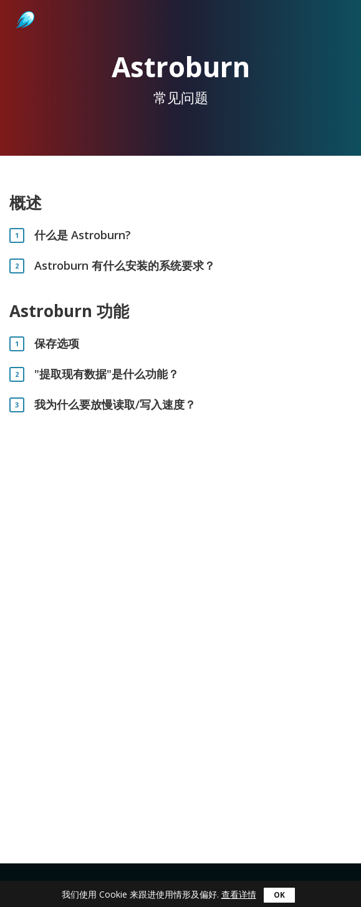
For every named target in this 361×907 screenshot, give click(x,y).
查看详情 (238, 894)
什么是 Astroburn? (82, 235)
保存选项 (56, 343)
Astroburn (24, 6)
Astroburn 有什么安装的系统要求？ (124, 266)
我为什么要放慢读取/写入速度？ (115, 404)
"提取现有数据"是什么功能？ (106, 374)
